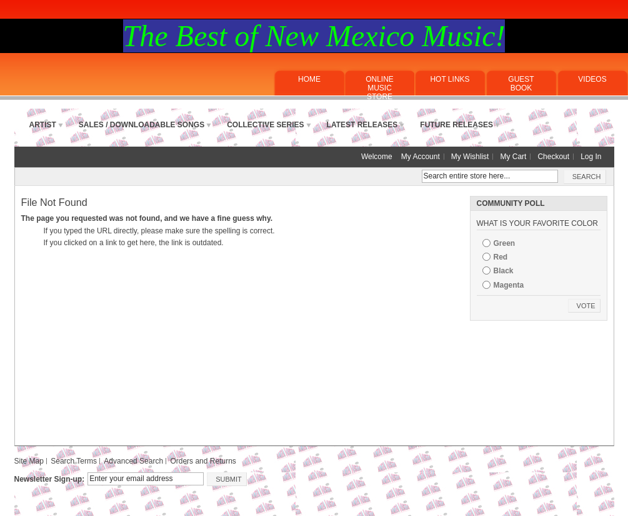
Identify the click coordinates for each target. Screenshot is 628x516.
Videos (592, 79)
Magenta (509, 285)
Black (504, 270)
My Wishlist (470, 156)
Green (505, 243)
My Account (420, 156)
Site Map (29, 461)
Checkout (553, 156)
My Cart (513, 156)
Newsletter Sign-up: (49, 479)
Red (501, 257)
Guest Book (521, 83)
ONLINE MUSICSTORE (380, 88)
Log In (591, 156)
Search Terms (74, 461)
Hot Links (449, 79)
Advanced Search (133, 461)
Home (309, 79)
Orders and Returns (203, 461)
